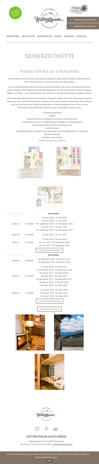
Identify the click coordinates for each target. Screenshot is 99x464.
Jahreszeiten (44, 36)
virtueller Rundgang (83, 20)
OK (49, 461)
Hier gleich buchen (49, 309)
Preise (58, 36)
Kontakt (81, 36)
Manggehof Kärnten (82, 26)
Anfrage (69, 36)
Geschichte (28, 36)
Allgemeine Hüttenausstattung (52, 140)
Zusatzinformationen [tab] (49, 250)
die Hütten (12, 36)
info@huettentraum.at (62, 444)
